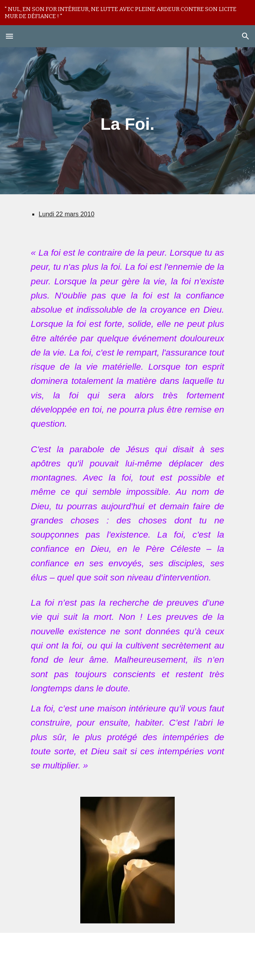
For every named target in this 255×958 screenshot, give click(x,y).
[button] (9, 36)
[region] (127, 12)
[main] (127, 120)
